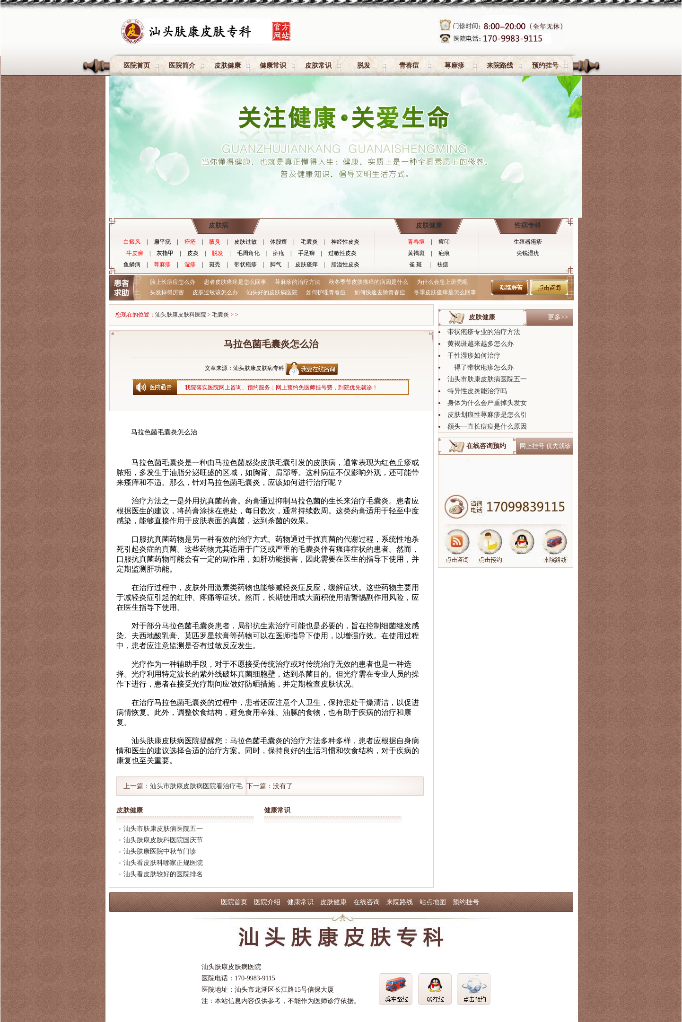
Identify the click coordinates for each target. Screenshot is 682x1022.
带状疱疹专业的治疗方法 (483, 331)
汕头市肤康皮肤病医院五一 (163, 828)
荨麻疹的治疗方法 (297, 282)
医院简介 (182, 65)
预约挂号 (545, 65)
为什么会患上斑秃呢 (442, 282)
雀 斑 (415, 264)
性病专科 (528, 225)
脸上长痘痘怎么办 (172, 282)
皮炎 (193, 253)
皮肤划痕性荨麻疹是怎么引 (487, 414)
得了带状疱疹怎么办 (480, 367)
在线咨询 (366, 902)
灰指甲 (165, 253)
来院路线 (500, 65)
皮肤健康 (227, 65)
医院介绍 (267, 902)
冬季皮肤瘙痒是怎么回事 (445, 292)
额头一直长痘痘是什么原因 (487, 426)
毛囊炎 (309, 241)
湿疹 (190, 264)
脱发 (363, 65)
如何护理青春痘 (326, 292)
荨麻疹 (454, 65)
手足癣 (306, 253)
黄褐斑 (416, 253)
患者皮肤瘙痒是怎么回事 (235, 282)
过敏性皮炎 (342, 253)
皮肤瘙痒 (306, 264)
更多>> (558, 317)
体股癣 (278, 241)
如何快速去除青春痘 (379, 292)
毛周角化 (248, 253)
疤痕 (444, 253)
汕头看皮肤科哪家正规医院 (163, 862)
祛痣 (442, 264)
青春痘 (409, 65)
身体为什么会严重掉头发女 (487, 402)
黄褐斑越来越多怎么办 (480, 343)
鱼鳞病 (131, 264)
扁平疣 (162, 241)
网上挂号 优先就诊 (545, 445)
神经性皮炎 (345, 241)
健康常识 (273, 65)
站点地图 (433, 902)
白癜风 (131, 241)
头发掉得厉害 (167, 292)
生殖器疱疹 (528, 241)
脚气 (275, 264)
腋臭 (214, 241)
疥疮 (278, 253)
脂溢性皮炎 (345, 264)
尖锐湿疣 (527, 253)
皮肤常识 (318, 65)
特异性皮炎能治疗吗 (477, 391)
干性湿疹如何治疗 (473, 355)
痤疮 (190, 241)
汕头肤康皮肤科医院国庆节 (163, 840)
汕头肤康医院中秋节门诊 (159, 851)
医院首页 (136, 65)
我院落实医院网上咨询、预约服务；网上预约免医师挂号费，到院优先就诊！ (281, 387)
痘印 (444, 241)
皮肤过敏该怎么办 (215, 292)
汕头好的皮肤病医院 (271, 292)
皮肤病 (218, 225)
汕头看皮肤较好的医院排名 (163, 874)
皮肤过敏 (245, 241)
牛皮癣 (134, 253)
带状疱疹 (245, 264)
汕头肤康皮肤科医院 (180, 314)
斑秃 (214, 264)
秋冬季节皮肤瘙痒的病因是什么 (368, 282)
